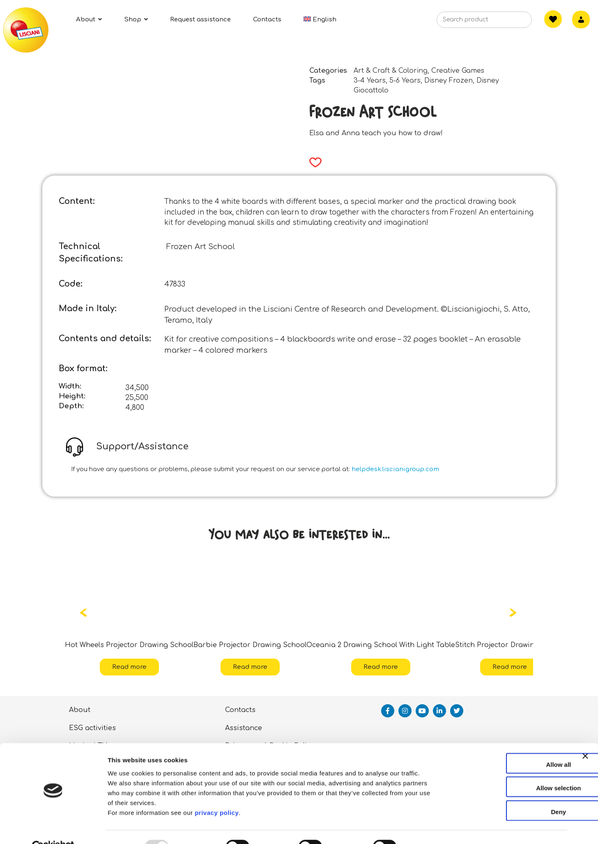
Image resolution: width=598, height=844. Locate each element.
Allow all (508, 745)
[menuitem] (320, 19)
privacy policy (217, 793)
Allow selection (508, 769)
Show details (431, 827)
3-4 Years (370, 80)
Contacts (240, 710)
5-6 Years (405, 80)
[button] (312, 162)
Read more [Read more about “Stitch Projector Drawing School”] (509, 667)
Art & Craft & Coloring (391, 70)
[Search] (513, 22)
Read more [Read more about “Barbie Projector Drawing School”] (250, 667)
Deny (508, 792)
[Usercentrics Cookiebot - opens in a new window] (53, 828)
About (79, 710)
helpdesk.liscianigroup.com (395, 469)
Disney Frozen (448, 80)
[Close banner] (585, 744)
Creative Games (457, 70)
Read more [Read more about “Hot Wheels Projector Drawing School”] (129, 667)
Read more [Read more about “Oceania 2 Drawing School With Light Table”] (380, 667)
